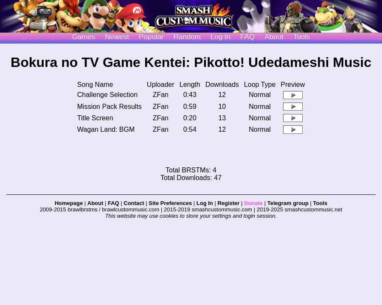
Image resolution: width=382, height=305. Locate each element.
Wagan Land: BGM (106, 129)
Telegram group (288, 203)
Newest (117, 37)
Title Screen (95, 118)
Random (187, 37)
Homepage (69, 203)
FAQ (247, 37)
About (273, 37)
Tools (301, 37)
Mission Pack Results (109, 106)
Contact (134, 203)
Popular (151, 37)
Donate (253, 203)
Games (83, 37)
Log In (205, 203)
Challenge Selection (107, 94)
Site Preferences (170, 203)
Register (228, 203)
